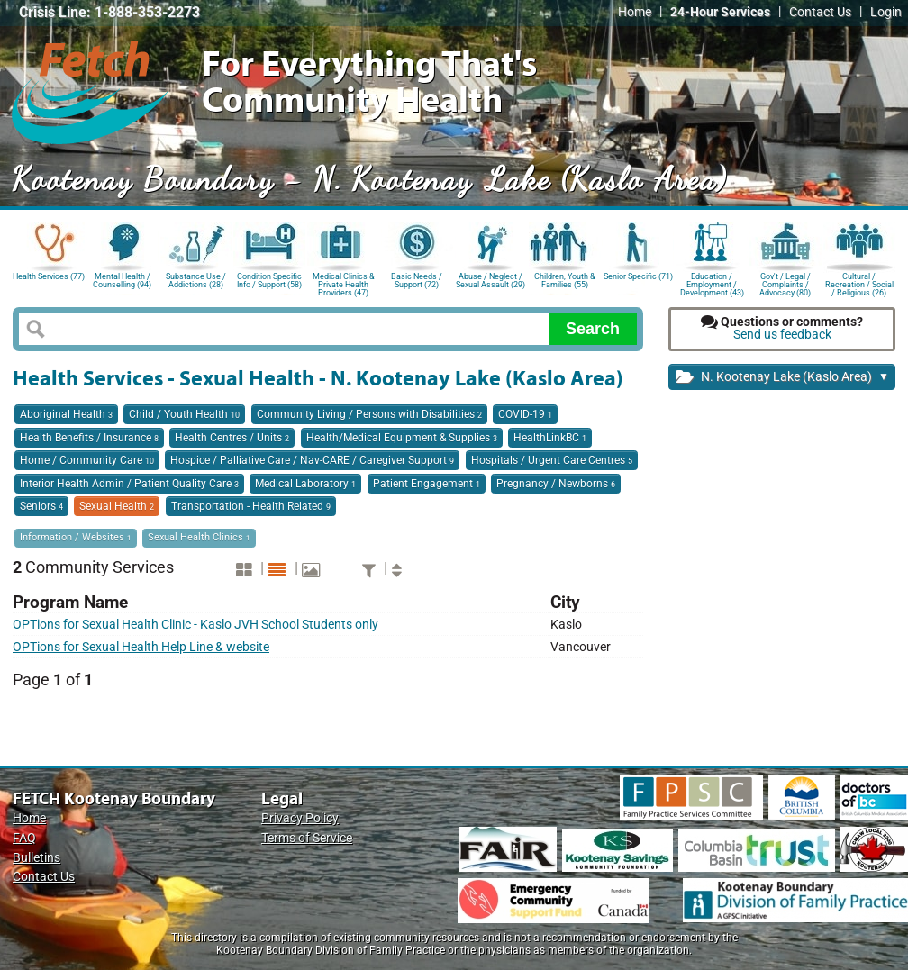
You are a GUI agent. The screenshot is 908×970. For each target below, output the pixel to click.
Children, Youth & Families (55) (564, 280)
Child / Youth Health (184, 414)
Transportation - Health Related (251, 506)
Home (634, 12)
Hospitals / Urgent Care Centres (551, 460)
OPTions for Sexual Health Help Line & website (141, 647)
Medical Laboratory (305, 483)
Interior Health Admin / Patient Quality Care (129, 483)
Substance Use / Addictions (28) (196, 280)
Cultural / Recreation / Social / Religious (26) (859, 283)
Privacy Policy (300, 818)
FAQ (24, 838)
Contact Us (820, 12)
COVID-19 (525, 414)
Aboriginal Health (66, 414)
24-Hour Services (720, 12)
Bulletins (36, 858)
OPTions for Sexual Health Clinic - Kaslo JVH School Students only (195, 624)
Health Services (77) (49, 276)
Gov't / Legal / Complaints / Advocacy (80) (785, 283)
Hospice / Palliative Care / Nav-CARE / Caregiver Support (312, 460)
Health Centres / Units (232, 437)
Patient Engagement (426, 483)
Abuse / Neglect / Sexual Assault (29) (490, 280)
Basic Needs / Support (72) (416, 280)
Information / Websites (76, 537)
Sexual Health (116, 506)
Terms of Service (306, 838)
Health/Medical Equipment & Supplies (401, 437)
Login (886, 12)
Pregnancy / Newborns (555, 483)
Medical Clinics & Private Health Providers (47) (344, 283)
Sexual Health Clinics (199, 537)
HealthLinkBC (549, 437)
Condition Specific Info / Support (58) (269, 280)
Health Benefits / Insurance (89, 437)
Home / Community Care (87, 460)
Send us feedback (782, 334)
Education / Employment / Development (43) (712, 283)
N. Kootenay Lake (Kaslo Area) (782, 377)
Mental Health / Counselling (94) (122, 280)
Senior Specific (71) (638, 276)
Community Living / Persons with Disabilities (369, 414)
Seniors (41, 506)
